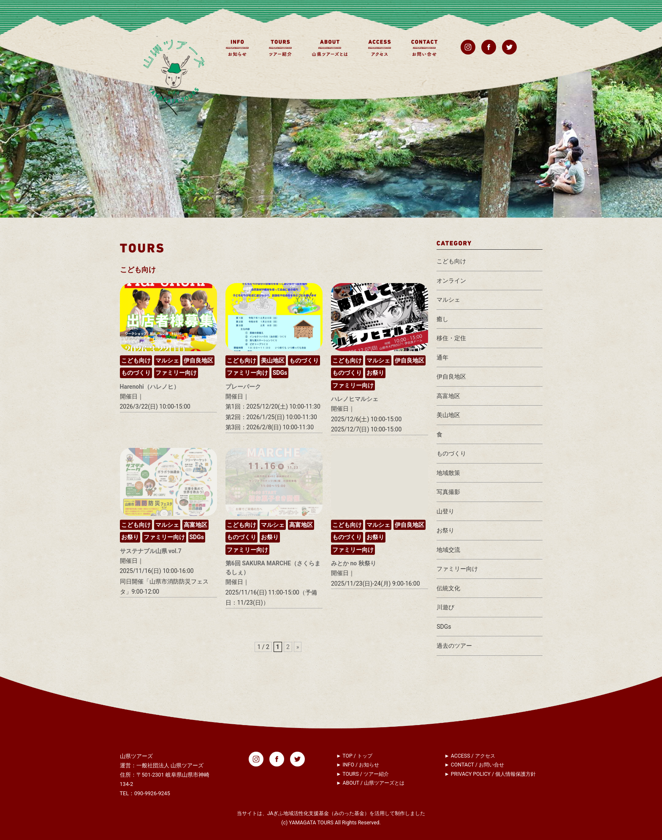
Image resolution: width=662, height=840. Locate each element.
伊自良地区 (198, 360)
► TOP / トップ (354, 756)
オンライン (451, 280)
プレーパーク (243, 386)
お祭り (375, 372)
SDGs (280, 372)
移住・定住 (451, 338)
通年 (442, 357)
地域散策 (448, 472)
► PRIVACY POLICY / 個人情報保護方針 (490, 774)
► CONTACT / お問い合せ (474, 765)
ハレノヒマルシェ (354, 398)
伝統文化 (448, 588)
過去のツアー (454, 645)
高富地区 (195, 524)
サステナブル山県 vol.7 (151, 551)
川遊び (445, 607)
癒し (442, 319)
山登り (445, 511)
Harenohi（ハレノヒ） (149, 386)
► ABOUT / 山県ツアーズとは (370, 783)
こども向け (136, 360)
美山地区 (273, 360)
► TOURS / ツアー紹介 (362, 774)
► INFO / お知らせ (357, 765)
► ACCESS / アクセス (470, 756)
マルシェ (167, 360)
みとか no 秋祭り (353, 563)
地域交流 (448, 549)
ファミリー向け (176, 372)
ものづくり (136, 372)
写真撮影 (448, 491)
